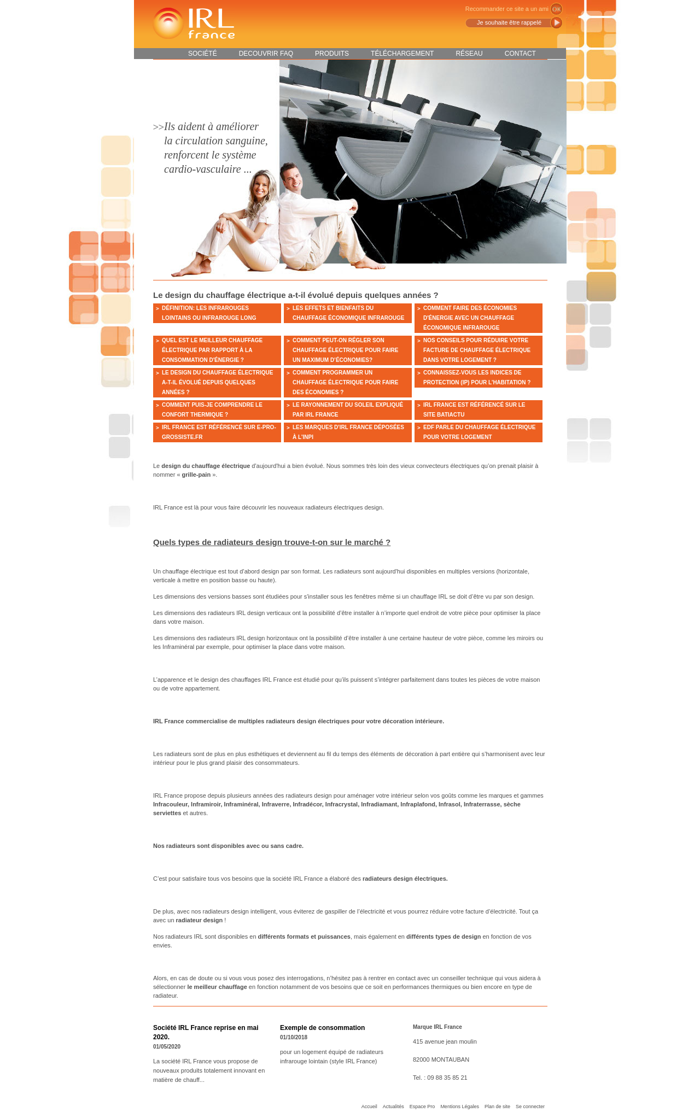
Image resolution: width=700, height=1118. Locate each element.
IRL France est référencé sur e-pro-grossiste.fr (219, 432)
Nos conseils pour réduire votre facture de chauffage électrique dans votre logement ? (476, 350)
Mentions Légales (459, 1106)
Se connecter (530, 1106)
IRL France (193, 23)
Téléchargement (402, 53)
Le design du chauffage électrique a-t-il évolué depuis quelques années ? (217, 382)
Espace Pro (422, 1106)
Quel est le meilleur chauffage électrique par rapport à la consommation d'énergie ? (212, 350)
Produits (332, 53)
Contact (520, 53)
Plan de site (497, 1106)
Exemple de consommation (322, 1028)
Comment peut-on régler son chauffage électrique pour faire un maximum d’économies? (345, 350)
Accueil (369, 1106)
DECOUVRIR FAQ (266, 53)
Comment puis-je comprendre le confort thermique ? (212, 410)
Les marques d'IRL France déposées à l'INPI (348, 432)
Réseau (469, 53)
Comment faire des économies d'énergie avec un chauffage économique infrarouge (470, 318)
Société (202, 53)
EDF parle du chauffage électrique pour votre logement (479, 432)
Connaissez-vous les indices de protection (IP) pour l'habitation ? (476, 377)
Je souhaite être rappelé (509, 22)
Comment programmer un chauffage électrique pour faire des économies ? (345, 382)
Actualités (393, 1106)
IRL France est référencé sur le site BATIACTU (474, 410)
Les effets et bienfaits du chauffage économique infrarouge (348, 313)
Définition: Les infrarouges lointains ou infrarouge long (209, 313)
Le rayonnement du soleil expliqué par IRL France (348, 410)
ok (556, 9)
